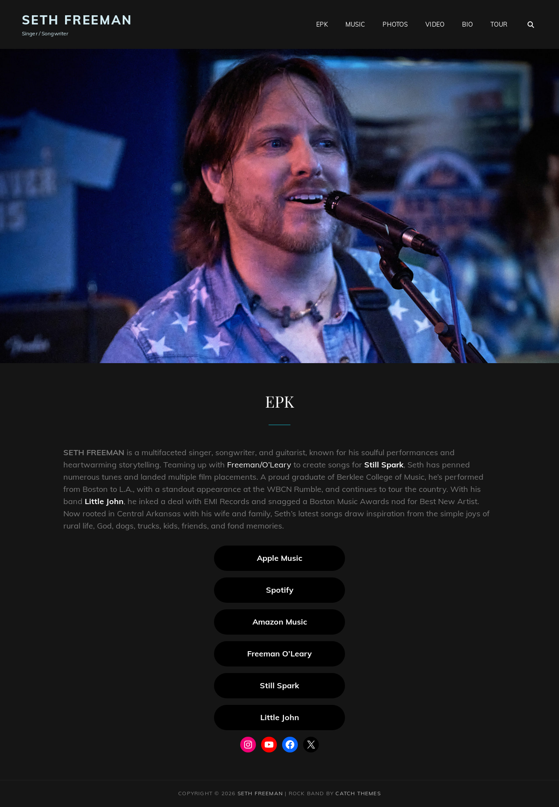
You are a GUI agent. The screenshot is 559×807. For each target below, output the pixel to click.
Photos (395, 24)
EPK (322, 24)
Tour (498, 24)
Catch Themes (357, 793)
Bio (467, 24)
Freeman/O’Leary (259, 465)
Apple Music (279, 558)
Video (435, 24)
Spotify (279, 590)
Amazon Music (279, 622)
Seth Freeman (77, 19)
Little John (104, 501)
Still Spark (384, 465)
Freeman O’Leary (279, 654)
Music (355, 24)
